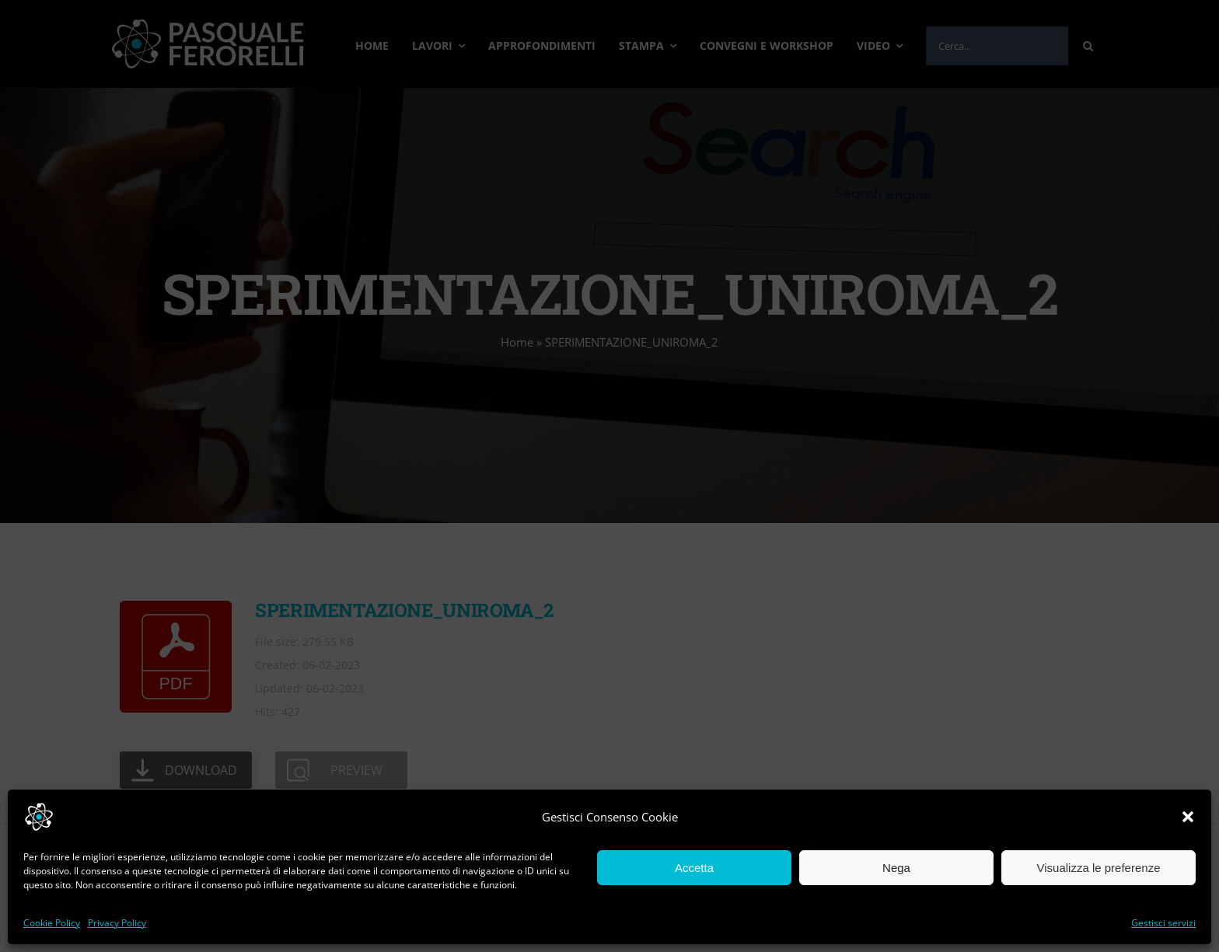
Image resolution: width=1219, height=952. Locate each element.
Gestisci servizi (1163, 922)
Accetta (694, 867)
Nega (896, 867)
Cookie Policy (51, 922)
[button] (1188, 817)
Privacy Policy (117, 922)
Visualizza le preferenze (1099, 867)
